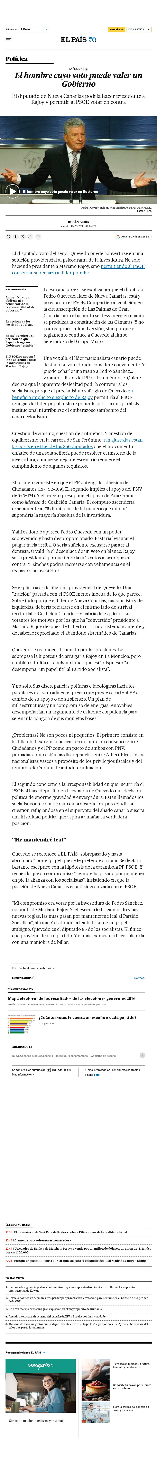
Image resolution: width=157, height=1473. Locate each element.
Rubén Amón (78, 222)
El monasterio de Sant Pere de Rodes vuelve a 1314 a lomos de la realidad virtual (70, 1232)
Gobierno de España (103, 1055)
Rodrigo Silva (36, 1004)
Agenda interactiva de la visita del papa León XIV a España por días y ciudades (58, 1316)
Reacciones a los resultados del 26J (20, 323)
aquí (97, 1074)
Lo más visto (15, 1278)
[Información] (86, 69)
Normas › (139, 977)
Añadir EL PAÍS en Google (135, 236)
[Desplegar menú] (9, 39)
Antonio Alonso (55, 1004)
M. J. (41, 1023)
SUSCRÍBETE (116, 29)
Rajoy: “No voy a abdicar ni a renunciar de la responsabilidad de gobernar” (20, 304)
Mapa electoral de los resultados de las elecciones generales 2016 (72, 999)
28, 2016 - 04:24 (83, 226)
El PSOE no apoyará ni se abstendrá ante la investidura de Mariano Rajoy (21, 361)
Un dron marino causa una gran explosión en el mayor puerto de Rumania (55, 1309)
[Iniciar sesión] (139, 29)
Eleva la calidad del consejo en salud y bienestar (131, 1408)
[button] (78, 160)
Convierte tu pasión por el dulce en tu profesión (132, 1386)
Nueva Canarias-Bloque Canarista (32, 1055)
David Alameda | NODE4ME (81, 1004)
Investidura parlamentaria (72, 1055)
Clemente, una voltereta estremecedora (43, 1240)
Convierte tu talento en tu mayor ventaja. (37, 1421)
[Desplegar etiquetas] (142, 1055)
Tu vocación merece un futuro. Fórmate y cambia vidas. (131, 1365)
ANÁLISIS (74, 68)
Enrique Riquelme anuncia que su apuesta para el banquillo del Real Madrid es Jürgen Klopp (80, 1261)
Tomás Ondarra (17, 1004)
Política (17, 59)
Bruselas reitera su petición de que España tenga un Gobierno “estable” (20, 341)
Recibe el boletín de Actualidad (37, 968)
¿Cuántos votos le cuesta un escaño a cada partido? (87, 1018)
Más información (23, 1074)
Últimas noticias (18, 1224)
